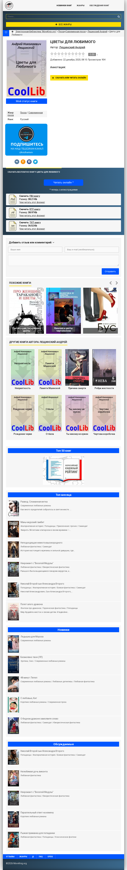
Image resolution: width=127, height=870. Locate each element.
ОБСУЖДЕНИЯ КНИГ (99, 5)
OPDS (50, 856)
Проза (23, 112)
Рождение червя (23, 434)
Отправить (110, 271)
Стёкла (50, 434)
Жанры (81, 5)
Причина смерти (77, 388)
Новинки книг (64, 5)
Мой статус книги (26, 101)
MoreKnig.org (26, 5)
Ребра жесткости (104, 388)
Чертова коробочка (104, 434)
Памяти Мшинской (50, 388)
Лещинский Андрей (97, 31)
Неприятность (22, 388)
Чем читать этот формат (32, 202)
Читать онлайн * (63, 182)
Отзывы (10, 856)
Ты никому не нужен (77, 434)
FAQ (41, 856)
